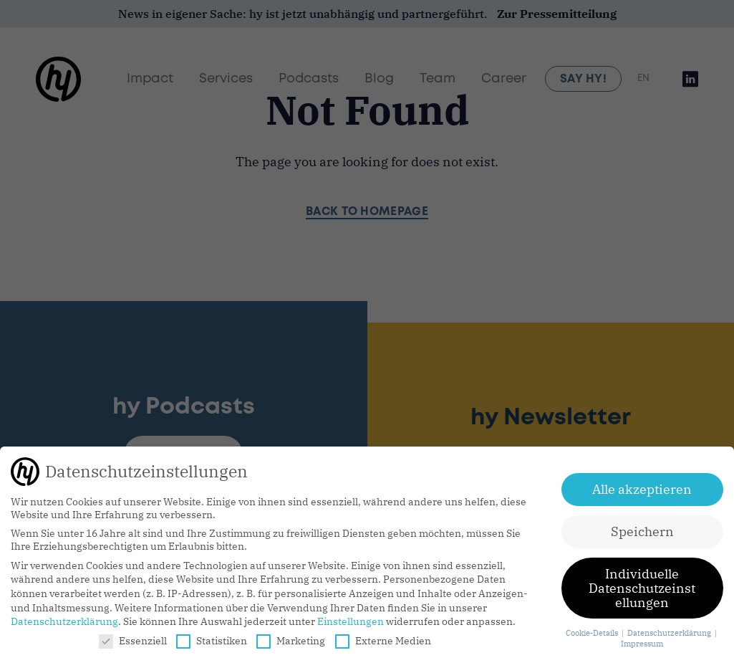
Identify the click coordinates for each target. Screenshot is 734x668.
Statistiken (211, 640)
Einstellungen (350, 621)
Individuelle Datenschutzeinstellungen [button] (642, 588)
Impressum (642, 644)
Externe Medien (383, 640)
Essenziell (133, 640)
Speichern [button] (642, 531)
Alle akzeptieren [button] (642, 489)
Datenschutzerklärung (64, 621)
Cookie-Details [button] (593, 633)
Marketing (290, 640)
